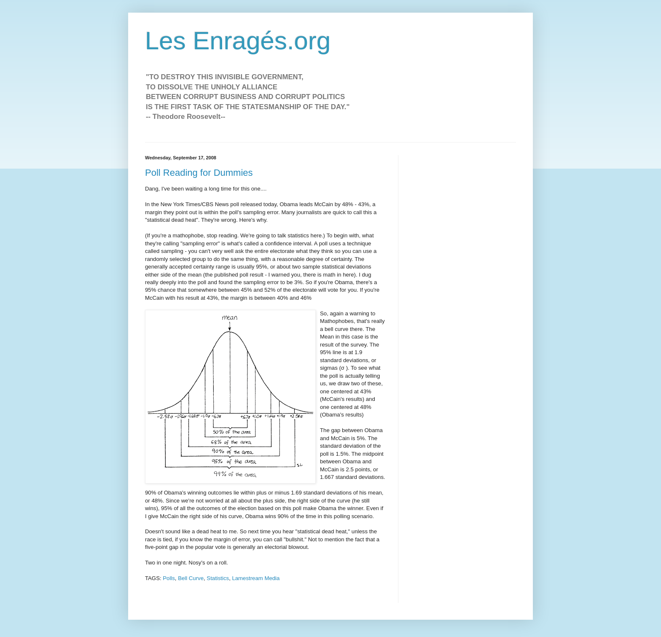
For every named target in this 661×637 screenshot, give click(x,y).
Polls (169, 578)
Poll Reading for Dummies (199, 172)
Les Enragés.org (237, 41)
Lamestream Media (255, 578)
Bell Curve (191, 578)
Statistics (218, 578)
